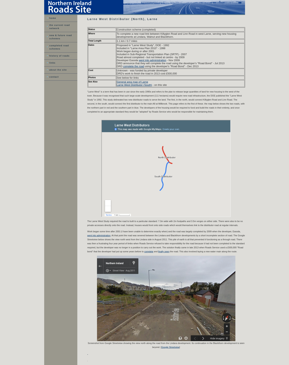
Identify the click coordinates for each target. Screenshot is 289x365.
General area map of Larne (132, 81)
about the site (58, 70)
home (52, 18)
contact (54, 77)
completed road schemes (59, 47)
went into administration (152, 60)
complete (148, 251)
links (52, 63)
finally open (164, 251)
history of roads (59, 56)
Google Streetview (170, 347)
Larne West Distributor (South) (134, 84)
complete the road (133, 66)
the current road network (59, 26)
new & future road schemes (60, 37)
